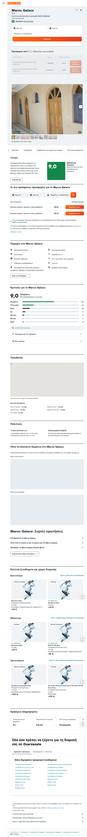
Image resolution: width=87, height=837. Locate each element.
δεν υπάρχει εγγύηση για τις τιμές (54, 808)
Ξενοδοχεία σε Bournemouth (24, 767)
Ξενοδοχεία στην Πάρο (22, 779)
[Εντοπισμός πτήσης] (3, 29)
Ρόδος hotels (52, 782)
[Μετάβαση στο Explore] (3, 24)
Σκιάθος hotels (20, 788)
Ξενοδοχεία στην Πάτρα (55, 773)
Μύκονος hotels (53, 779)
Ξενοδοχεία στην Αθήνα (55, 767)
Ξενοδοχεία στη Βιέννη (22, 770)
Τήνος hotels (19, 785)
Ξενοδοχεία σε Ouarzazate (70, 832)
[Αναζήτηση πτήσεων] (3, 10)
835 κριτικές (28, 21)
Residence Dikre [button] (53, 603)
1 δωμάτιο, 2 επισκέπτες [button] (22, 34)
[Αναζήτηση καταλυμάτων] (3, 14)
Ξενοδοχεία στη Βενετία (23, 773)
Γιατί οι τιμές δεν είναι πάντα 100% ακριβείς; (48, 821)
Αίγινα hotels (52, 785)
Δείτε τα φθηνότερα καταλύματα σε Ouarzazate (67, 618)
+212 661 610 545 (18, 18)
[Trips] (3, 39)
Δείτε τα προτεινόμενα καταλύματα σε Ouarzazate (66, 660)
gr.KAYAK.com (14, 832)
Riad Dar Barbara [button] (54, 645)
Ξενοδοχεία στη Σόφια (55, 776)
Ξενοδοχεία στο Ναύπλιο (23, 764)
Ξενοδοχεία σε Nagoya (22, 776)
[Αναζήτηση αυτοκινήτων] (3, 18)
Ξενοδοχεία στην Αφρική (37, 832)
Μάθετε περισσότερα (19, 222)
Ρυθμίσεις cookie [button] (16, 232)
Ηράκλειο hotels (20, 782)
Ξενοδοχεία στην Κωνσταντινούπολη (60, 764)
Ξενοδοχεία (24, 832)
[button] (3, 3)
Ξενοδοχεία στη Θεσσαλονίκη (57, 770)
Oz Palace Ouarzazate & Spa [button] (21, 686)
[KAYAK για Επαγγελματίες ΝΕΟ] (3, 33)
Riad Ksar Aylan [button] (16, 601)
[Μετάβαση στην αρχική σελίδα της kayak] (14, 3)
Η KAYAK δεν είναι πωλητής (48, 814)
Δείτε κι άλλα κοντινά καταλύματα (72, 575)
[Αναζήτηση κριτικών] (49, 327)
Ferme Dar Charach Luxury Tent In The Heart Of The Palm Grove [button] (65, 687)
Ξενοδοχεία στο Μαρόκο (54, 832)
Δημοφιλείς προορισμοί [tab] (22, 752)
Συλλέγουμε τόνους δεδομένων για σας (48, 818)
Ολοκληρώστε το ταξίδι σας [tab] (42, 752)
